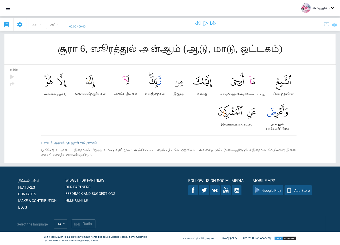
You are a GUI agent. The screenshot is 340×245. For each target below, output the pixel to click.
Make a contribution (37, 200)
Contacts (27, 194)
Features (26, 187)
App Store (298, 190)
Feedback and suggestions (90, 193)
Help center (76, 200)
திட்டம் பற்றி (28, 180)
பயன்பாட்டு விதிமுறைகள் (199, 238)
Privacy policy (229, 238)
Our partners (78, 186)
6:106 (14, 69)
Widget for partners (84, 180)
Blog (22, 207)
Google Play (268, 190)
